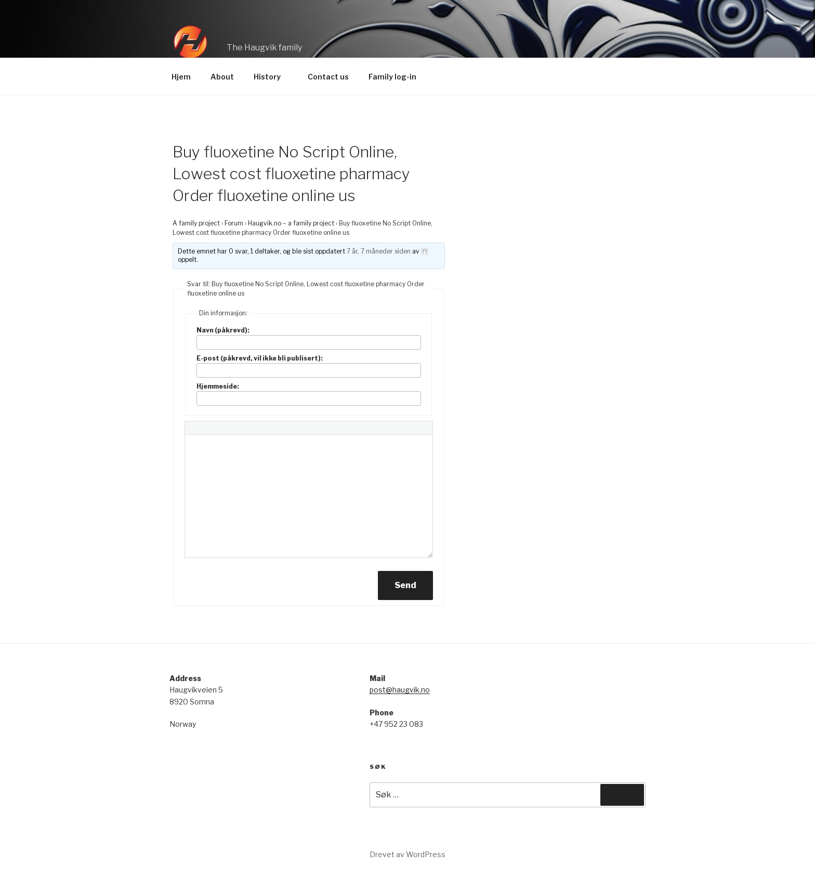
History (272, 76)
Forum (234, 223)
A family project (196, 223)
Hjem (181, 76)
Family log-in (392, 76)
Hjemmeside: (217, 386)
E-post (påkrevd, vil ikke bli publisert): (259, 358)
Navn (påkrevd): (222, 330)
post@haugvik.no (400, 689)
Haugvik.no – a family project (291, 223)
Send (405, 585)
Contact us (328, 76)
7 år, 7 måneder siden (379, 251)
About (222, 76)
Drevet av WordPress (407, 854)
